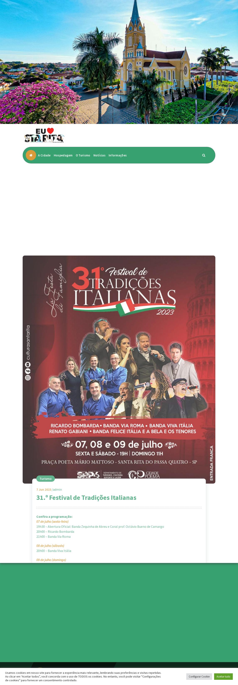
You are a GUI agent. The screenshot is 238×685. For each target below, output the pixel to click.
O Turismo (83, 155)
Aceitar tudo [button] (223, 676)
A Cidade (44, 155)
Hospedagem (63, 155)
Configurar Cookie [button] (199, 676)
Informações (118, 155)
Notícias (99, 155)
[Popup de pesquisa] (204, 155)
